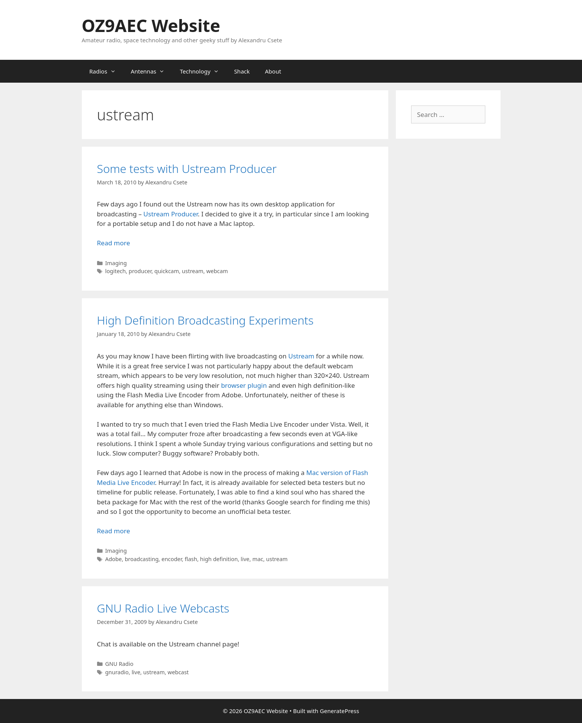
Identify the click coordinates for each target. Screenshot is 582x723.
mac (257, 559)
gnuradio (117, 672)
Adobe (113, 559)
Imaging (116, 263)
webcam (217, 271)
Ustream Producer (171, 214)
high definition (219, 559)
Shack (242, 71)
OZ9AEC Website (151, 25)
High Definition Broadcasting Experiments (205, 320)
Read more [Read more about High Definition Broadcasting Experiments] (113, 530)
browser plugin (244, 385)
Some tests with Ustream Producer (187, 168)
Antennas (151, 71)
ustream (192, 271)
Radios (106, 71)
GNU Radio (119, 663)
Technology (203, 71)
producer (140, 271)
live (245, 559)
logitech (115, 271)
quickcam (167, 271)
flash (191, 559)
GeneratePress (339, 711)
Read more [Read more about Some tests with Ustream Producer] (113, 242)
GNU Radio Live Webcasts (163, 608)
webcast (178, 672)
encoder (171, 559)
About (273, 71)
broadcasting (142, 559)
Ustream (301, 356)
